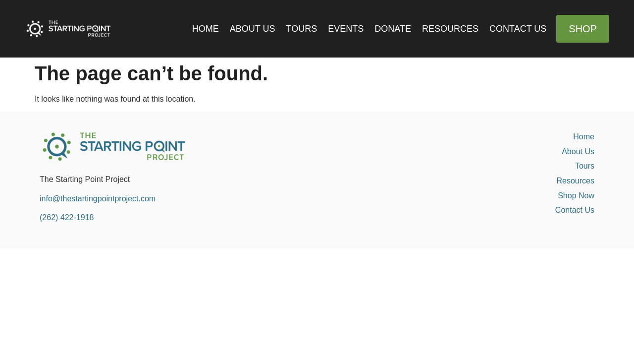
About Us (252, 29)
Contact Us (517, 29)
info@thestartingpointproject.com (98, 198)
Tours (301, 29)
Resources (450, 29)
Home (205, 29)
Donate (392, 29)
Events (346, 29)
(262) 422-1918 (67, 217)
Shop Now (576, 195)
